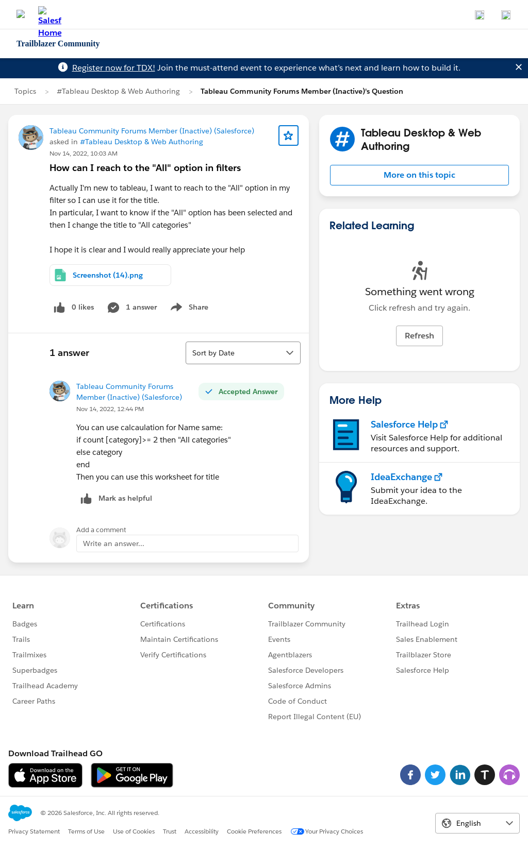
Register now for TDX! (113, 67)
